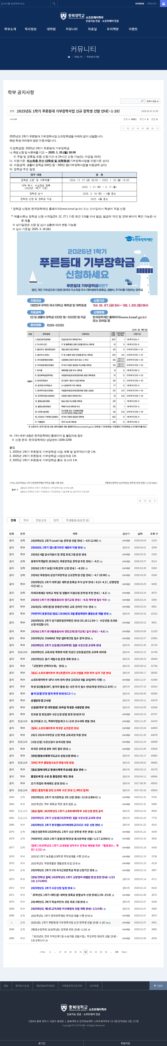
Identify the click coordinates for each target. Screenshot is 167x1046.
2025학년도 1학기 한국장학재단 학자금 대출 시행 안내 (60, 915)
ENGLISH (152, 3)
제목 (75, 533)
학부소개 (10, 29)
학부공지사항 (93, 56)
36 (106, 952)
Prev (42, 952)
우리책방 (113, 29)
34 (96, 952)
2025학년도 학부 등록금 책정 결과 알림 (52, 804)
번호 (11, 533)
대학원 (51, 29)
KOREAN (139, 3)
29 (70, 952)
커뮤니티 (72, 29)
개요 (6, 985)
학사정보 (31, 29)
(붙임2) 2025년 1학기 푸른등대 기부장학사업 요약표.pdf (46, 488)
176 (116, 952)
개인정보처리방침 (45, 985)
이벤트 (133, 29)
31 (80, 952)
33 (91, 952)
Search (142, 101)
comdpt (13, 119)
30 (75, 952)
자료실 (92, 29)
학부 (26, 520)
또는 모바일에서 (82, 208)
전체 (13, 520)
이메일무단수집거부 (72, 985)
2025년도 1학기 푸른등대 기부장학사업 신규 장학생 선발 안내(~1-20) (68, 111)
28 (65, 952)
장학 (56, 520)
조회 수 (154, 533)
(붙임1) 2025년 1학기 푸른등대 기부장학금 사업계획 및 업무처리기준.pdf (54, 491)
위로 (158, 985)
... (55, 952)
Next (124, 952)
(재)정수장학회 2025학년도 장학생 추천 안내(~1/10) (59, 929)
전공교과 (41, 520)
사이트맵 (94, 985)
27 (60, 952)
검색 (54, 3)
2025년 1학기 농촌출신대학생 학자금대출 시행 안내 (59, 856)
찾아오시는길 (22, 985)
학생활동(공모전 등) (77, 520)
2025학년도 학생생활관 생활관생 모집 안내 (54, 863)
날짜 (140, 533)
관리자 (126, 547)
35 (101, 952)
